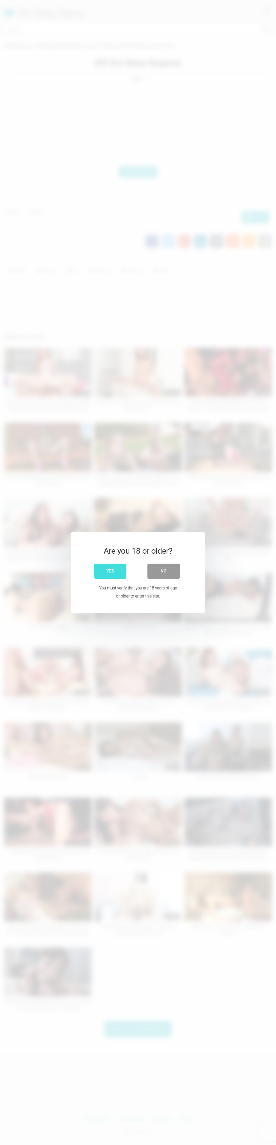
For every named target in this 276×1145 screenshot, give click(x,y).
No (164, 571)
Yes (110, 571)
